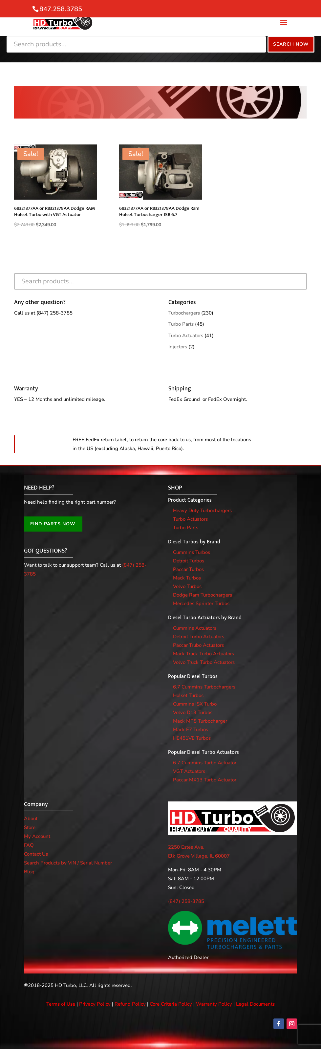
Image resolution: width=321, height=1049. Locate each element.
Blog (29, 871)
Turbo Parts (181, 324)
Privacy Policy (95, 1004)
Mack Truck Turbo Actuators (203, 653)
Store (29, 827)
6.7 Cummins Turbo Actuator (204, 762)
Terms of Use (60, 1004)
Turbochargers (184, 313)
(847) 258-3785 (54, 313)
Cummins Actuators (194, 628)
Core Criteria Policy (171, 1004)
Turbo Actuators (185, 335)
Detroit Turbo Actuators (198, 636)
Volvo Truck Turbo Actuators (204, 662)
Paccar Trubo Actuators (198, 645)
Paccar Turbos (188, 569)
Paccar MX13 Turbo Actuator (204, 779)
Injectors (177, 346)
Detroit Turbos (188, 560)
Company (36, 804)
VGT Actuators (189, 771)
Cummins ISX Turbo (195, 704)
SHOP (175, 488)
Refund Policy (130, 1004)
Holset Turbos (188, 695)
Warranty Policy (214, 1004)
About (30, 818)
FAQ (29, 845)
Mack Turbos (187, 578)
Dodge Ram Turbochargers (202, 595)
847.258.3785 (60, 9)
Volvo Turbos (187, 586)
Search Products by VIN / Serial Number (68, 863)
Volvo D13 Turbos (192, 712)
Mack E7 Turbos (190, 729)
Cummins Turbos (191, 552)
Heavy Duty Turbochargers (202, 510)
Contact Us (36, 854)
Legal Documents (255, 1004)
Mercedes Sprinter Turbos (201, 603)
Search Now (291, 44)
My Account (37, 836)
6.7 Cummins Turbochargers (204, 687)
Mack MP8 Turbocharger (200, 721)
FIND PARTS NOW (52, 524)
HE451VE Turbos (192, 738)
